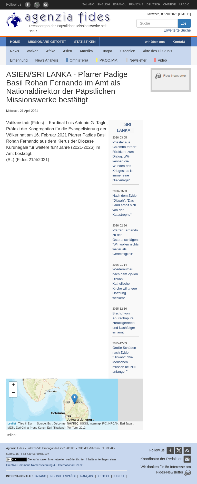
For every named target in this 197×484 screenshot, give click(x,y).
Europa (106, 51)
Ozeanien (127, 51)
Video (160, 60)
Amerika (86, 51)
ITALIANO (88, 4)
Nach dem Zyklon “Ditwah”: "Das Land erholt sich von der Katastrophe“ (125, 205)
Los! (184, 23)
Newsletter (136, 60)
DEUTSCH (153, 4)
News (14, 51)
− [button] (13, 393)
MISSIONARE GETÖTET (47, 42)
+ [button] (13, 385)
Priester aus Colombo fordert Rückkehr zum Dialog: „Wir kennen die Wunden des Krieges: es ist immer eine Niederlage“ (124, 161)
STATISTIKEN (84, 42)
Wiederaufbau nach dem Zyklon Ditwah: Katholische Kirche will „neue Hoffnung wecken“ (125, 283)
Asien (67, 51)
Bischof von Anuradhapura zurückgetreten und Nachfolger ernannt (123, 322)
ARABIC (184, 4)
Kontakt (179, 42)
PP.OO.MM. (107, 60)
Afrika (50, 51)
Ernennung (19, 60)
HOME (15, 42)
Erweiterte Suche (177, 30)
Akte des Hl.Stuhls (157, 51)
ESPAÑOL (119, 4)
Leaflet (11, 423)
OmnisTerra (77, 60)
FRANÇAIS (136, 4)
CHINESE (169, 4)
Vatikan (32, 51)
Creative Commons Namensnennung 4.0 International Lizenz (44, 465)
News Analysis (46, 60)
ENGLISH (103, 4)
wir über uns (155, 42)
